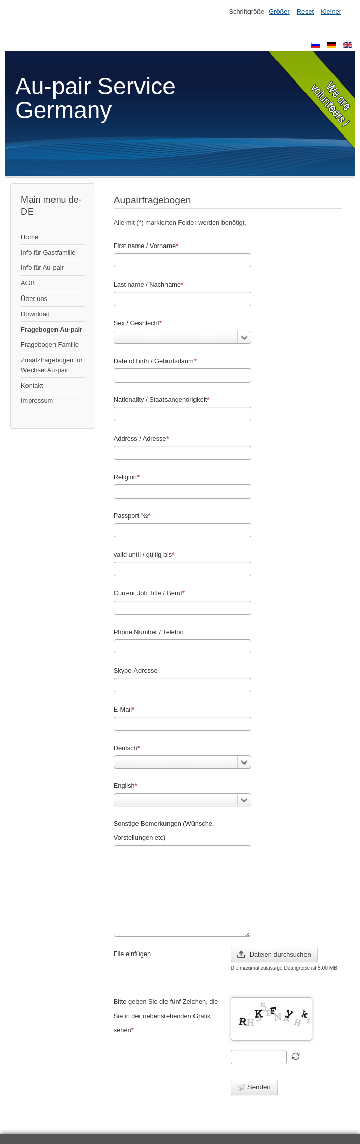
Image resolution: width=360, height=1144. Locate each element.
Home (29, 237)
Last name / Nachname (148, 284)
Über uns (34, 299)
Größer (279, 11)
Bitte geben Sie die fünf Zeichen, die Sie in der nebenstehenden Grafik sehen (166, 1016)
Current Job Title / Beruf (149, 593)
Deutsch (127, 748)
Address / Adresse (141, 438)
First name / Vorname (146, 246)
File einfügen (132, 954)
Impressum (37, 400)
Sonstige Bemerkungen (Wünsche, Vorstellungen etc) (164, 830)
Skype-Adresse (136, 670)
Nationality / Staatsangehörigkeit (162, 399)
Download (35, 314)
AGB (28, 283)
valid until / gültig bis (144, 554)
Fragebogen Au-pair (51, 329)
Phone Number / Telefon (149, 632)
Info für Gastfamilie (48, 252)
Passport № (132, 516)
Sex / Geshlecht (138, 323)
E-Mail (124, 709)
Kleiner (331, 11)
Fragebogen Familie (50, 344)
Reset (305, 11)
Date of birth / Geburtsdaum (155, 361)
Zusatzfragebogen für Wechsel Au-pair (52, 364)
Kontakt (32, 385)
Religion (127, 477)
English (125, 785)
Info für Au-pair (42, 267)
